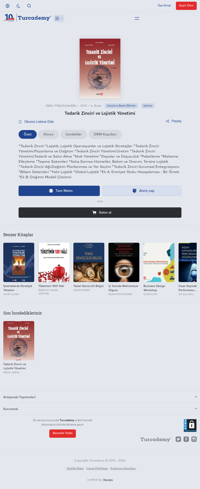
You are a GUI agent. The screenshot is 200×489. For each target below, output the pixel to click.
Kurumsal (10, 408)
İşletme (148, 106)
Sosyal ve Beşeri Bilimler (121, 106)
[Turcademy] (154, 440)
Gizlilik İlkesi (75, 468)
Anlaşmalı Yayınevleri (19, 396)
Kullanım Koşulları (123, 468)
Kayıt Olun (186, 5)
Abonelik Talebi (63, 433)
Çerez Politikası (97, 468)
